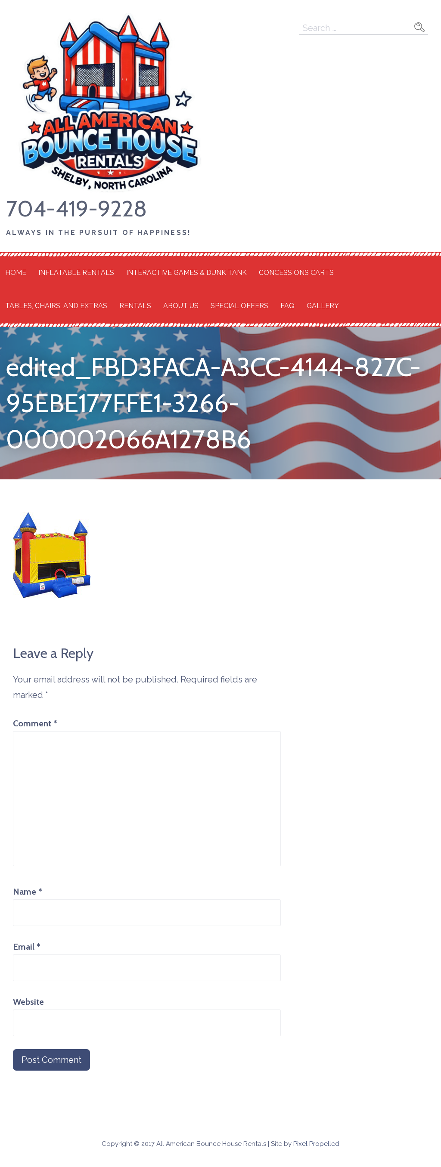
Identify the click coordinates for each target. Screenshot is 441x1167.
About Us (181, 306)
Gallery (323, 306)
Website (28, 1002)
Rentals (135, 306)
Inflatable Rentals (76, 273)
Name (27, 891)
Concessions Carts (296, 273)
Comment (35, 723)
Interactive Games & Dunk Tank (186, 273)
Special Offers (239, 306)
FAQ (287, 306)
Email (26, 947)
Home (15, 273)
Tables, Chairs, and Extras (56, 306)
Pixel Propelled (316, 1144)
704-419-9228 (76, 208)
